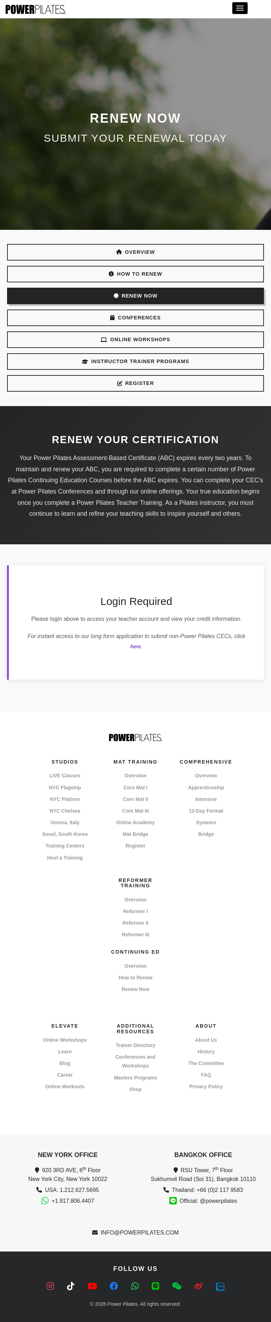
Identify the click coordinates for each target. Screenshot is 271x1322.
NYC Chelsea (64, 811)
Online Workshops (64, 1040)
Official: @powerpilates (208, 1201)
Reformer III (135, 934)
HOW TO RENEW (135, 274)
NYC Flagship (65, 787)
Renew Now (136, 989)
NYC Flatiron (65, 799)
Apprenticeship (206, 787)
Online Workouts (65, 1086)
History (206, 1051)
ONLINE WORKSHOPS (135, 339)
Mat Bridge (135, 834)
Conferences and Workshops (135, 1061)
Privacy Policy (206, 1086)
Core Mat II (135, 799)
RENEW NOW (136, 296)
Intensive (206, 799)
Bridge (206, 834)
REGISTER (135, 383)
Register (135, 846)
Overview (135, 775)
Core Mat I (135, 787)
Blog (64, 1063)
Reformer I (135, 911)
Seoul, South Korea (65, 834)
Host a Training (65, 858)
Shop (136, 1089)
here (135, 646)
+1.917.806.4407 (73, 1201)
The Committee (206, 1063)
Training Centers (65, 846)
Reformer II (135, 923)
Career (65, 1075)
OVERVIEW (135, 252)
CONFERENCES (135, 317)
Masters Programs (135, 1078)
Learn (65, 1051)
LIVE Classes (64, 775)
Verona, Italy (64, 822)
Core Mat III (135, 811)
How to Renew (135, 977)
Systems (206, 822)
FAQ (206, 1075)
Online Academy (135, 822)
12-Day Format (206, 811)
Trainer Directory (135, 1045)
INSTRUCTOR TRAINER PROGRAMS (135, 361)
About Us (206, 1040)
